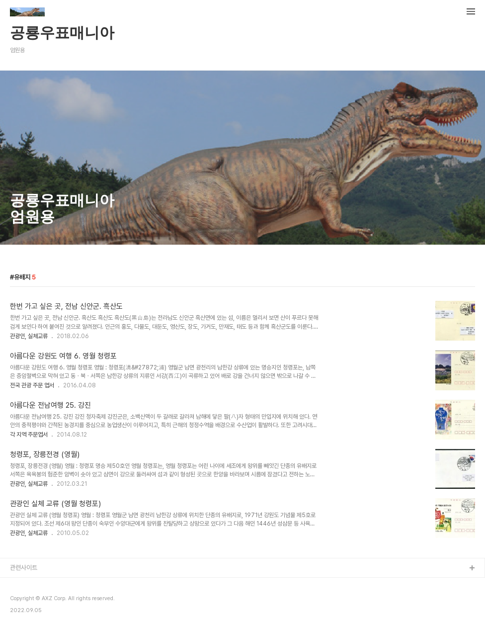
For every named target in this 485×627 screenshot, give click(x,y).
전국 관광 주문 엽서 (32, 385)
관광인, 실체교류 (29, 336)
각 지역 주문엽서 (29, 434)
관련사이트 (23, 567)
